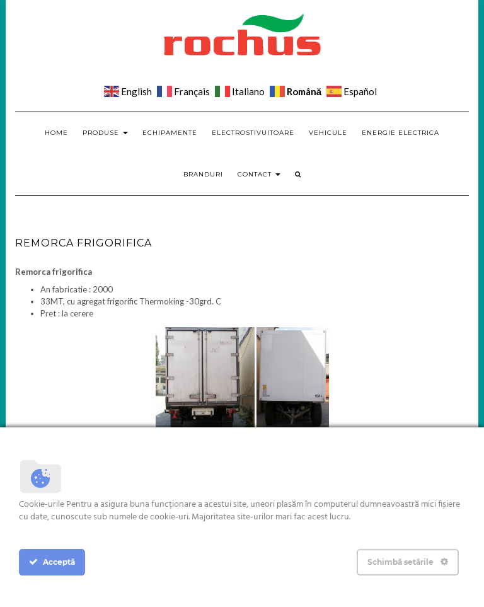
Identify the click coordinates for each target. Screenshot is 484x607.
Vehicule (328, 133)
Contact (259, 174)
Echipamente (169, 133)
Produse (105, 133)
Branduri (203, 174)
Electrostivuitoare (253, 133)
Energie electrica (400, 133)
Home (56, 133)
